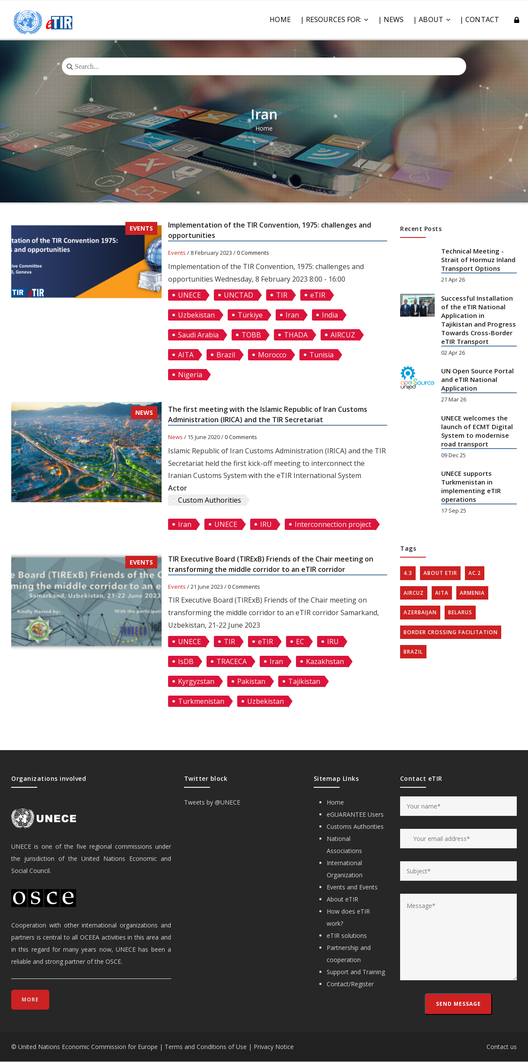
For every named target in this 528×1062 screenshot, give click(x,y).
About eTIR (342, 899)
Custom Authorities (209, 500)
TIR (281, 295)
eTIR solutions (347, 935)
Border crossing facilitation (451, 632)
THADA (296, 335)
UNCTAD (238, 295)
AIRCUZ (343, 335)
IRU (266, 524)
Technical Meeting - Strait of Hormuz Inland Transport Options (478, 260)
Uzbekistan (196, 315)
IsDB (186, 661)
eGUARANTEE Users (355, 814)
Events (141, 228)
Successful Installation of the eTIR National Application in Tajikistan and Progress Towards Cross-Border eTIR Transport (478, 320)
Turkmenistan (201, 701)
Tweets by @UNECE (212, 802)
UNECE (189, 295)
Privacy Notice (274, 1047)
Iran (292, 315)
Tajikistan (304, 681)
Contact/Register (350, 984)
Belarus (460, 612)
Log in (517, 20)
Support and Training (356, 972)
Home (280, 19)
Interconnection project (333, 524)
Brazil (225, 354)
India (330, 315)
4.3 (408, 573)
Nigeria (190, 374)
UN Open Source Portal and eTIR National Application (477, 379)
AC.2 (474, 573)
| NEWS (391, 19)
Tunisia (321, 354)
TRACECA (231, 661)
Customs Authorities (355, 826)
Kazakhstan (325, 661)
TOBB (251, 335)
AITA (186, 354)
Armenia (472, 593)
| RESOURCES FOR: (334, 19)
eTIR (317, 295)
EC (300, 641)
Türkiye (250, 315)
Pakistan (251, 681)
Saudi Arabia (198, 335)
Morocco (272, 354)
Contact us (502, 1047)
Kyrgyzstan (196, 681)
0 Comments (253, 253)
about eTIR (440, 573)
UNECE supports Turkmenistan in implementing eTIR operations (471, 486)
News (144, 412)
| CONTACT (479, 19)
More (30, 999)
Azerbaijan (420, 612)
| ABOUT (431, 19)
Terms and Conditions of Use (206, 1047)
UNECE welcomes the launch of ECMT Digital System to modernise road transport (477, 431)
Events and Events (352, 887)
